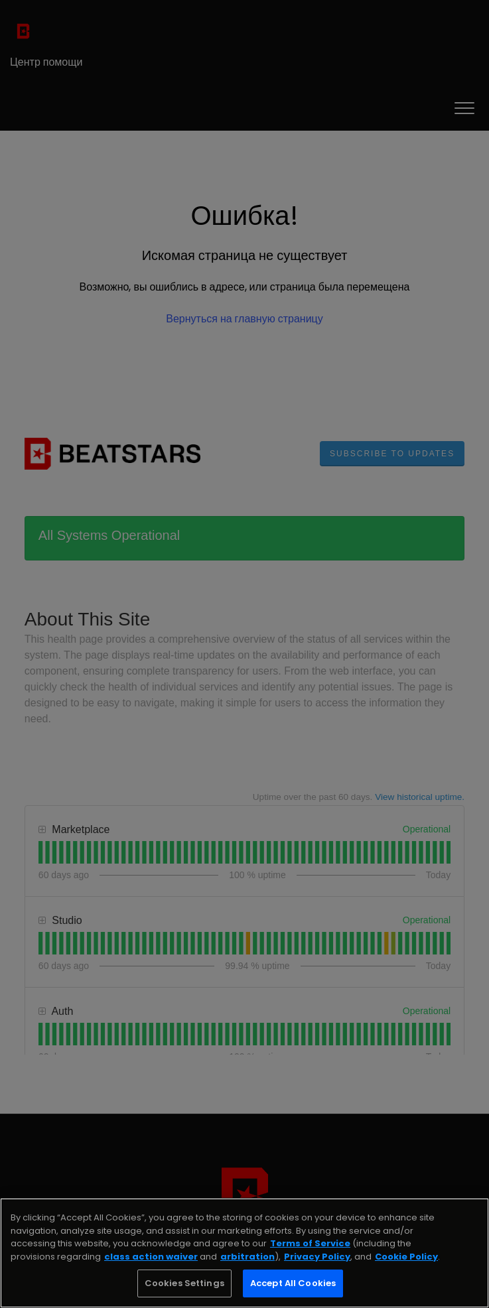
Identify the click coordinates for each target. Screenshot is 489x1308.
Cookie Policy (406, 1256)
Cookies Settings (184, 1283)
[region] (244, 1253)
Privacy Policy (317, 1256)
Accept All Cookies (293, 1283)
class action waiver (151, 1256)
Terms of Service (310, 1243)
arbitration (247, 1256)
